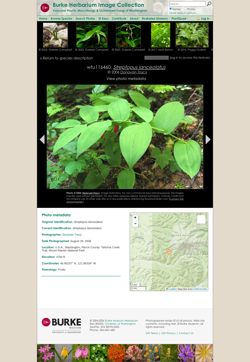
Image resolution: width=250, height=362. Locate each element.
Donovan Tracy (133, 72)
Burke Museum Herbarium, (121, 320)
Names (176, 9)
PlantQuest (178, 18)
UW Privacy (168, 333)
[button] (169, 252)
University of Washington (120, 323)
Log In (205, 18)
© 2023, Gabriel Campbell (91, 49)
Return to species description (68, 58)
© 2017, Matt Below (160, 49)
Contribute (119, 18)
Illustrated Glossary (155, 18)
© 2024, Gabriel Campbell (55, 49)
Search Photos (85, 18)
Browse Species (61, 18)
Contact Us (186, 333)
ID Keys (103, 18)
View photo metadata (126, 78)
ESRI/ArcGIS (200, 289)
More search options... (184, 12)
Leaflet (171, 289)
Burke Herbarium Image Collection (98, 4)
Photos (191, 9)
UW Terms (152, 333)
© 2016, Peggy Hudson (192, 49)
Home (43, 18)
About (134, 18)
